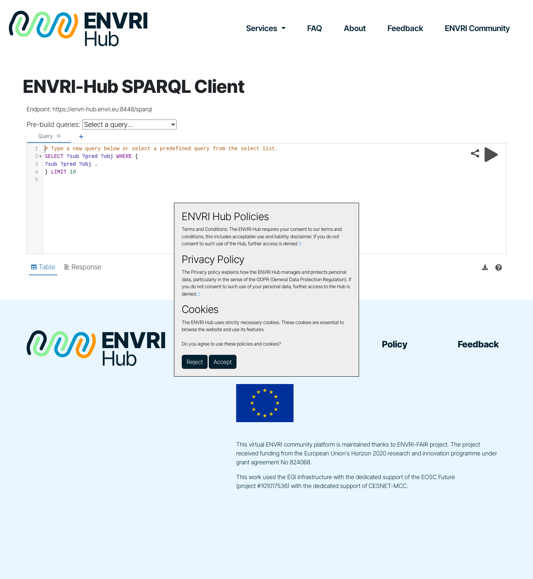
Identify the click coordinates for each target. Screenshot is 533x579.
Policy (395, 344)
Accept (223, 362)
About (355, 28)
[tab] (49, 136)
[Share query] (475, 153)
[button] (485, 267)
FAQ (314, 28)
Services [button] (262, 28)
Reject (195, 362)
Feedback (405, 28)
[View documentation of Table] (498, 267)
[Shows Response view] (82, 267)
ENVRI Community (477, 28)
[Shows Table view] (43, 267)
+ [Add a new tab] (81, 136)
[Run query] (491, 154)
